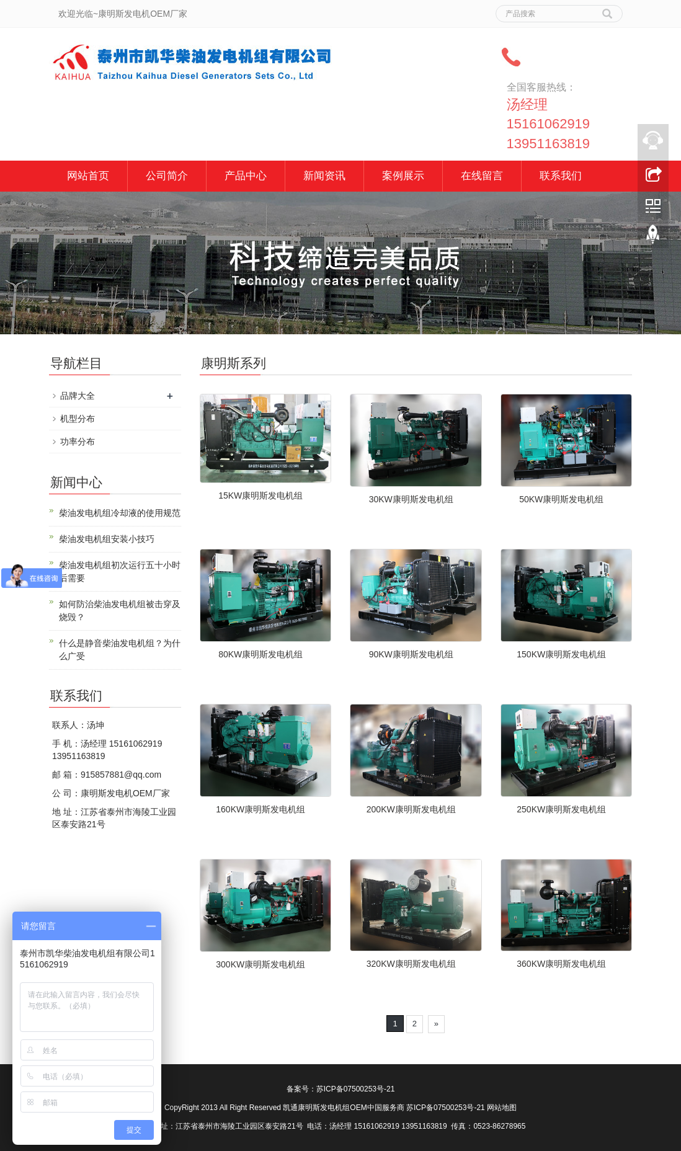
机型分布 (77, 419)
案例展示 (403, 176)
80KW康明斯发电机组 (260, 654)
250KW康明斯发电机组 (561, 809)
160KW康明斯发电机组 (260, 809)
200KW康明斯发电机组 (411, 809)
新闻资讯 (324, 176)
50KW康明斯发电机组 (561, 499)
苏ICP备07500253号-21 (355, 1089)
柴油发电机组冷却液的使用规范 (119, 513)
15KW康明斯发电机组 (260, 495)
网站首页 (88, 176)
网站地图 (502, 1107)
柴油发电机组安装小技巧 (106, 539)
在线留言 (482, 176)
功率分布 (77, 442)
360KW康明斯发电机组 (561, 964)
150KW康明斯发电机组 (561, 654)
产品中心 (246, 176)
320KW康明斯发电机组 (411, 964)
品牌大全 (77, 396)
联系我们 (561, 176)
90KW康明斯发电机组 (411, 654)
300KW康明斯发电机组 (260, 964)
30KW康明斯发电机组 (411, 499)
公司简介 (167, 176)
